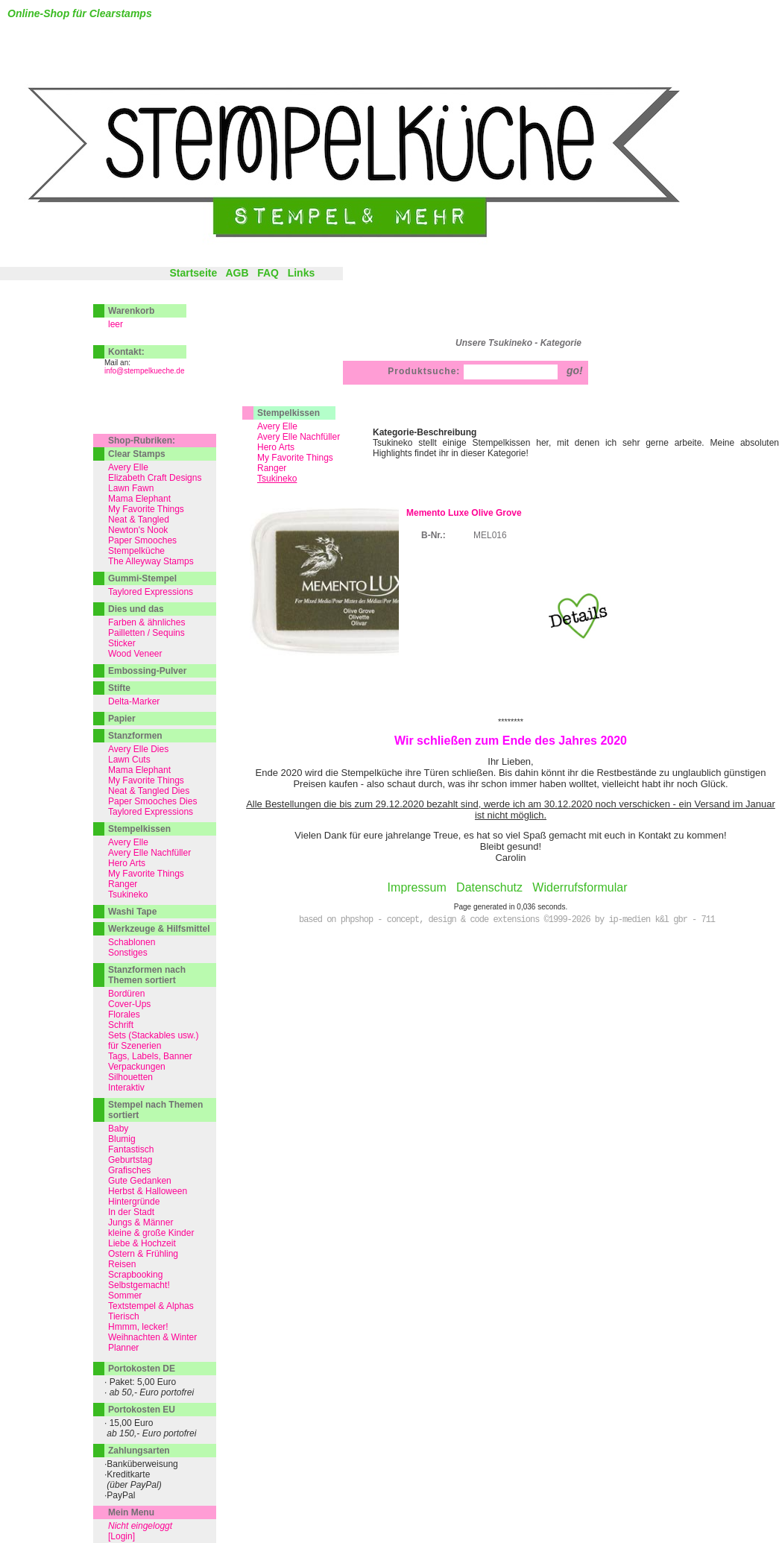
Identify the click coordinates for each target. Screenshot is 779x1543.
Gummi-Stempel (142, 578)
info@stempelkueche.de (144, 371)
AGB (236, 273)
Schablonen (131, 942)
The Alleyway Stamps (151, 561)
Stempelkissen (288, 413)
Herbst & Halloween (147, 1191)
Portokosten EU (141, 1409)
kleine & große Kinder (151, 1233)
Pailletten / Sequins (146, 633)
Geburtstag (130, 1160)
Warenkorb (131, 311)
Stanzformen (135, 736)
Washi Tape (132, 911)
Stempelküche (136, 551)
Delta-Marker (134, 701)
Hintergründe (134, 1201)
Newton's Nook (138, 530)
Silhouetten (130, 1077)
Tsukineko (128, 894)
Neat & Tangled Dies (148, 791)
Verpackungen (136, 1066)
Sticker (122, 643)
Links (301, 273)
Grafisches (129, 1170)
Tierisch (123, 1316)
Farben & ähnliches (146, 622)
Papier (122, 718)
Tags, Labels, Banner (150, 1056)
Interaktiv (126, 1087)
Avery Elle (277, 426)
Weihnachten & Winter (152, 1337)
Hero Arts (275, 447)
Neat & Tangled (138, 519)
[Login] (121, 1536)
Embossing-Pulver (147, 671)
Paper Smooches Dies (152, 801)
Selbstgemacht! (139, 1285)
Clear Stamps (136, 454)
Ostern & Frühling (143, 1254)
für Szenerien (134, 1046)
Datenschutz (489, 887)
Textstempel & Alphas (151, 1306)
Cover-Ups (129, 1004)
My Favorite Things (295, 457)
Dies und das (136, 609)
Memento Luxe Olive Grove (464, 513)
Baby (118, 1128)
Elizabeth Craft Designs (154, 478)
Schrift (120, 1025)
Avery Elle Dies (138, 749)
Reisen (122, 1264)
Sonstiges (128, 952)
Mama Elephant (139, 498)
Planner (123, 1347)
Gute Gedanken (139, 1181)
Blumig (122, 1139)
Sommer (125, 1295)
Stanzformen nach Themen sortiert (147, 975)
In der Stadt (131, 1212)
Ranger (271, 468)
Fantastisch (131, 1149)
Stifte (119, 688)
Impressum (417, 887)
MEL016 (490, 535)
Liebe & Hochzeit (142, 1243)
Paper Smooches (142, 540)
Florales (124, 1014)
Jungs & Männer (140, 1222)
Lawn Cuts (129, 759)
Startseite (193, 273)
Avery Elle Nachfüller (298, 437)
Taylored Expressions (150, 592)
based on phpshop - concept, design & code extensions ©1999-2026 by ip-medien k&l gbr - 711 (507, 920)
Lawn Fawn (131, 488)
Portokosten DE (141, 1368)
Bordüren (126, 993)
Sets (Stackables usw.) (153, 1035)
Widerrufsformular (579, 887)
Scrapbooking (135, 1274)
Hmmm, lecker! (138, 1327)
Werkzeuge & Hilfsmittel (158, 929)
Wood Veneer (135, 654)
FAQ (268, 273)
